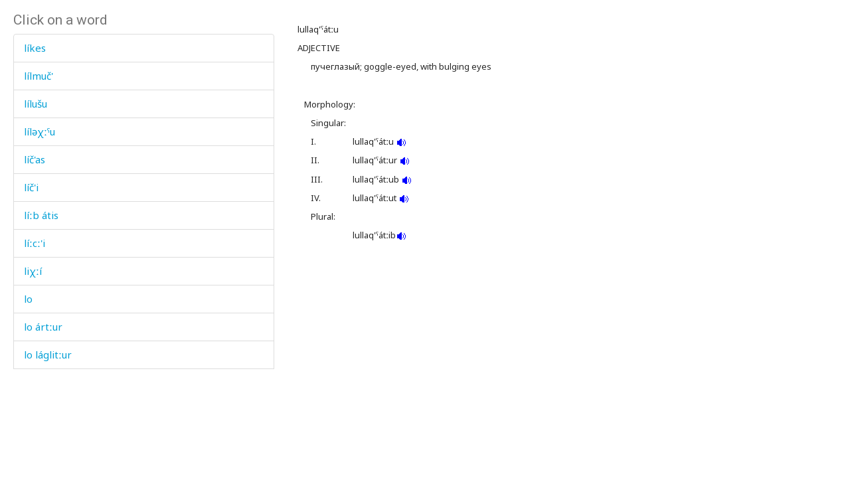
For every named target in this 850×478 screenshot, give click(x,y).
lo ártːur (43, 326)
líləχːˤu (39, 131)
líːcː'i (34, 243)
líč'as (34, 159)
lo (28, 298)
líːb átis (41, 215)
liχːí (33, 271)
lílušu (35, 103)
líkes (35, 47)
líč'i (31, 187)
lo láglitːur (48, 354)
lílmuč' (38, 75)
